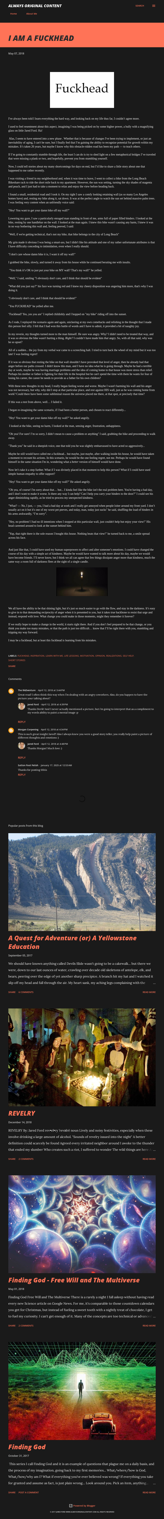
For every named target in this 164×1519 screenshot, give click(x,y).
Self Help (128, 655)
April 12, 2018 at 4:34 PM (54, 729)
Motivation (87, 655)
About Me (29, 13)
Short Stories (16, 660)
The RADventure (27, 690)
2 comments (26, 1158)
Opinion (100, 655)
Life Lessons (71, 655)
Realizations (114, 655)
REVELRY (21, 1113)
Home (11, 13)
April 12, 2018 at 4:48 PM (54, 743)
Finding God (26, 1446)
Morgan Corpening (28, 729)
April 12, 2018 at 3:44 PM (51, 690)
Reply (21, 722)
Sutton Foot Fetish (28, 765)
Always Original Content (35, 5)
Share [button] (12, 666)
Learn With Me (54, 655)
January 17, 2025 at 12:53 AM (56, 765)
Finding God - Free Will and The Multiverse (74, 1280)
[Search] (139, 6)
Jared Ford (33, 704)
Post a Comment (29, 1492)
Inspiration (37, 655)
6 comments (26, 992)
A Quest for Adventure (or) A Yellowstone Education (72, 942)
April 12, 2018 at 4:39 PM (54, 704)
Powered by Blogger (82, 1505)
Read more (149, 992)
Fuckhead (23, 655)
